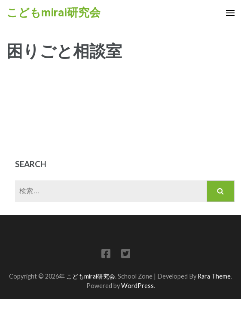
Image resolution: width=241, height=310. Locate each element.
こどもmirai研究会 (53, 12)
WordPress (137, 285)
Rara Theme (214, 276)
